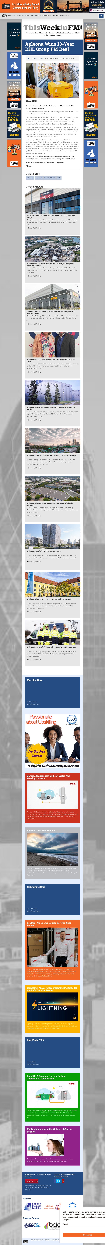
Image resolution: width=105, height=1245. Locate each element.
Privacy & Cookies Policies (70, 1240)
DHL (59, 178)
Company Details (37, 1240)
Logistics (38, 178)
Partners (56, 15)
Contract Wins (49, 178)
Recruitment (36, 15)
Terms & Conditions (52, 1240)
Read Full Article (34, 228)
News (41, 58)
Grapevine (20, 15)
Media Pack (64, 15)
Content (11, 15)
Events (27, 15)
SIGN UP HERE (32, 1181)
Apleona (30, 178)
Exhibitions (46, 15)
